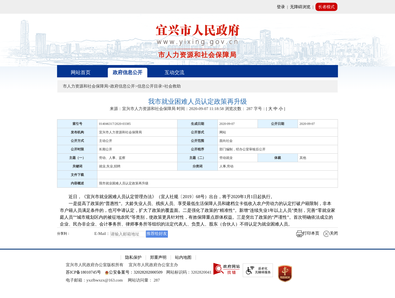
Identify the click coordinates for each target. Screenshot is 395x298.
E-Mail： (102, 233)
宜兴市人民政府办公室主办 (153, 265)
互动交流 (174, 72)
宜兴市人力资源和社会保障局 (120, 132)
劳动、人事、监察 (112, 158)
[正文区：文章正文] (197, 170)
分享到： (63, 233)
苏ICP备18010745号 (83, 272)
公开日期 (277, 124)
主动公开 (105, 141)
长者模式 (326, 7)
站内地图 (183, 257)
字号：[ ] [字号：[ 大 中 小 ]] (269, 108)
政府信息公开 (127, 72)
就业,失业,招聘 (109, 166)
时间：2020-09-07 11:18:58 (200, 108)
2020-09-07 (227, 124)
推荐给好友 (156, 233)
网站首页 (81, 72)
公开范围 (197, 141)
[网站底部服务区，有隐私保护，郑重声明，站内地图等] (197, 273)
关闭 (330, 233)
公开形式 (197, 132)
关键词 (77, 166)
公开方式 (77, 141)
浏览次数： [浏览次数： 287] (239, 108)
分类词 (197, 166)
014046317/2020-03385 (115, 124)
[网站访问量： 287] (144, 280)
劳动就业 (226, 158)
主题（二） (197, 158)
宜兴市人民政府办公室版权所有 (94, 265)
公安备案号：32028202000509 (133, 272)
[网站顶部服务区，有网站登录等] (197, 7)
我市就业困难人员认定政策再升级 (123, 183)
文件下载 (77, 175)
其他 (303, 158)
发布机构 (77, 132)
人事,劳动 (226, 166)
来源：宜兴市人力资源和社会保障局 (143, 108)
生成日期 (197, 124)
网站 (222, 132)
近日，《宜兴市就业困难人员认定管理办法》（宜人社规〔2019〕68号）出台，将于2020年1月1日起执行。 (167, 196)
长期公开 (105, 149)
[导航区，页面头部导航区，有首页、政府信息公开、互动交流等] (197, 71)
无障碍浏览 (300, 7)
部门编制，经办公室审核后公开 (242, 149)
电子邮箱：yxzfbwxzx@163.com (94, 280)
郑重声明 (158, 257)
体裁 (277, 158)
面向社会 (226, 141)
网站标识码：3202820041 (188, 272)
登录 (281, 7)
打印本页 (307, 233)
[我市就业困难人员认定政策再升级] (197, 101)
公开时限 (77, 149)
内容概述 (77, 183)
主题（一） (77, 158)
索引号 (77, 124)
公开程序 (197, 149)
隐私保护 (133, 257)
